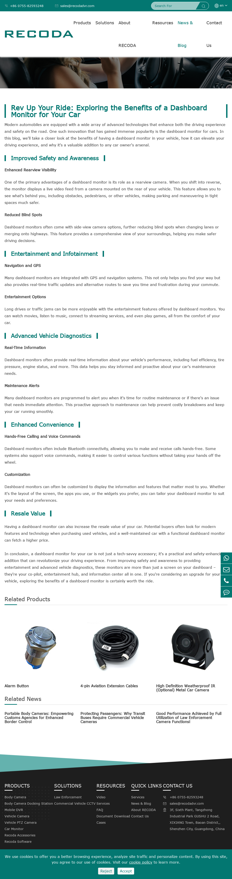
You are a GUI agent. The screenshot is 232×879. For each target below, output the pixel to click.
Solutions (104, 22)
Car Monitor (14, 829)
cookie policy (140, 862)
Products (82, 22)
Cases (101, 822)
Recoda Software (18, 841)
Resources (162, 22)
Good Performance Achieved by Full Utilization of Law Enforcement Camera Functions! (188, 718)
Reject (106, 871)
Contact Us (214, 34)
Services (103, 803)
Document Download (113, 816)
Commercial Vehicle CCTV (75, 803)
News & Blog (185, 34)
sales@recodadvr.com (74, 6)
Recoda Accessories (20, 835)
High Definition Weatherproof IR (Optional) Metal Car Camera (185, 688)
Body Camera (15, 797)
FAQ (100, 810)
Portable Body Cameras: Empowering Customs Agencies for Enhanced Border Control (39, 718)
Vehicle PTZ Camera (20, 822)
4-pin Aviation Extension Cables (109, 686)
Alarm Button (17, 686)
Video (101, 797)
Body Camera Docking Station (29, 803)
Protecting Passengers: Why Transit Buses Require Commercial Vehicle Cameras (112, 718)
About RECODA (127, 34)
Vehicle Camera (17, 816)
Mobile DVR (14, 810)
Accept (126, 871)
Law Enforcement (68, 797)
